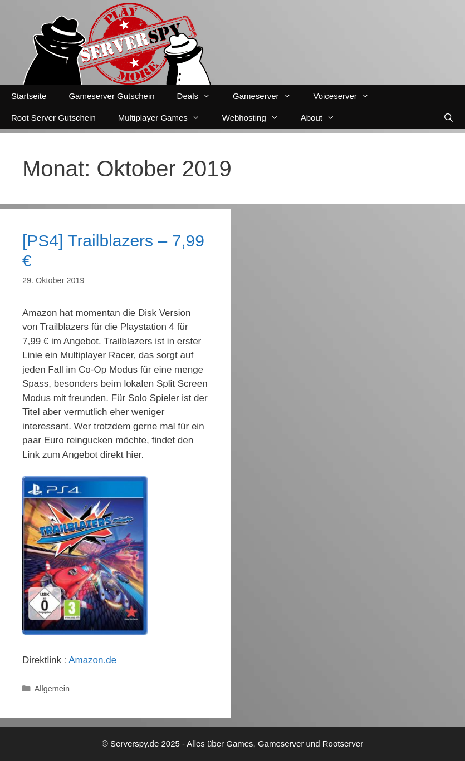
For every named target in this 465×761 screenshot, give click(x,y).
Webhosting (256, 118)
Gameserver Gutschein (111, 96)
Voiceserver (347, 96)
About (323, 118)
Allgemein (52, 688)
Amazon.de (92, 660)
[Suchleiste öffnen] (448, 118)
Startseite (28, 96)
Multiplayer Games (164, 118)
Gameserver (267, 96)
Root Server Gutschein (53, 117)
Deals (199, 96)
